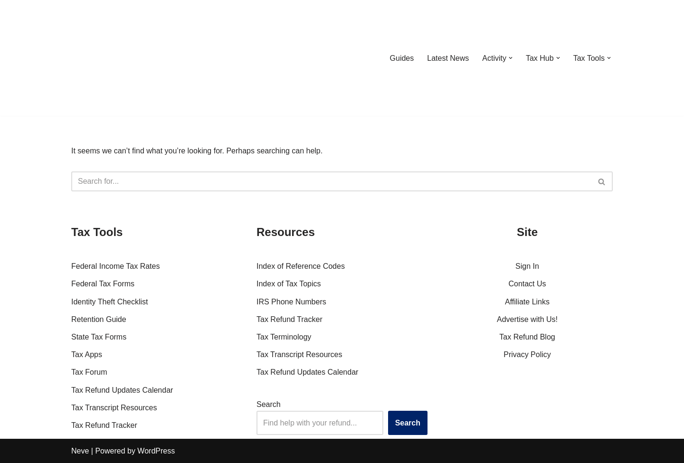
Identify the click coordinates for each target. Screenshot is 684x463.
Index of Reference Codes (300, 266)
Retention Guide (98, 319)
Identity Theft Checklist (109, 302)
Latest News (448, 58)
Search (268, 404)
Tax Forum (89, 372)
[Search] (331, 181)
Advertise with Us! (527, 319)
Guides (402, 58)
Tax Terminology (283, 337)
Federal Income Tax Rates (115, 266)
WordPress (156, 451)
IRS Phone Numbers (291, 302)
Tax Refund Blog (527, 337)
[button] (511, 58)
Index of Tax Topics (288, 284)
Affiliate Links (527, 302)
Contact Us (527, 284)
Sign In (527, 266)
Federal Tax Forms (102, 284)
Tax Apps (86, 354)
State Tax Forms (98, 337)
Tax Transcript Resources (114, 408)
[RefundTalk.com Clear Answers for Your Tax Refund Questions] (120, 58)
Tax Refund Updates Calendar (122, 390)
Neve (80, 451)
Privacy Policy (527, 354)
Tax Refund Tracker (104, 425)
